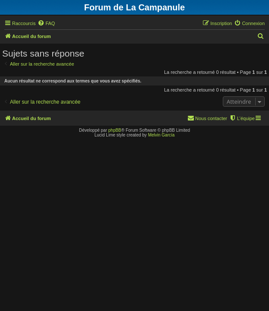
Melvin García (161, 135)
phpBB (114, 130)
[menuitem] (46, 23)
